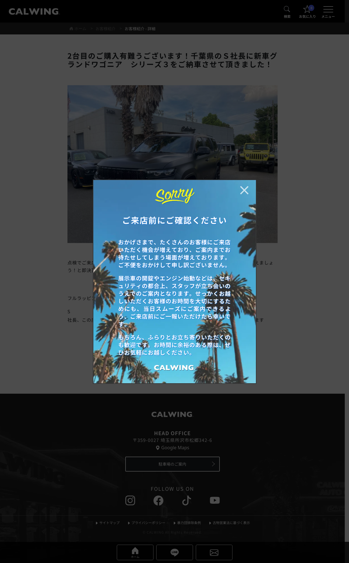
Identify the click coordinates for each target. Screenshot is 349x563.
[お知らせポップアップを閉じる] (244, 190)
